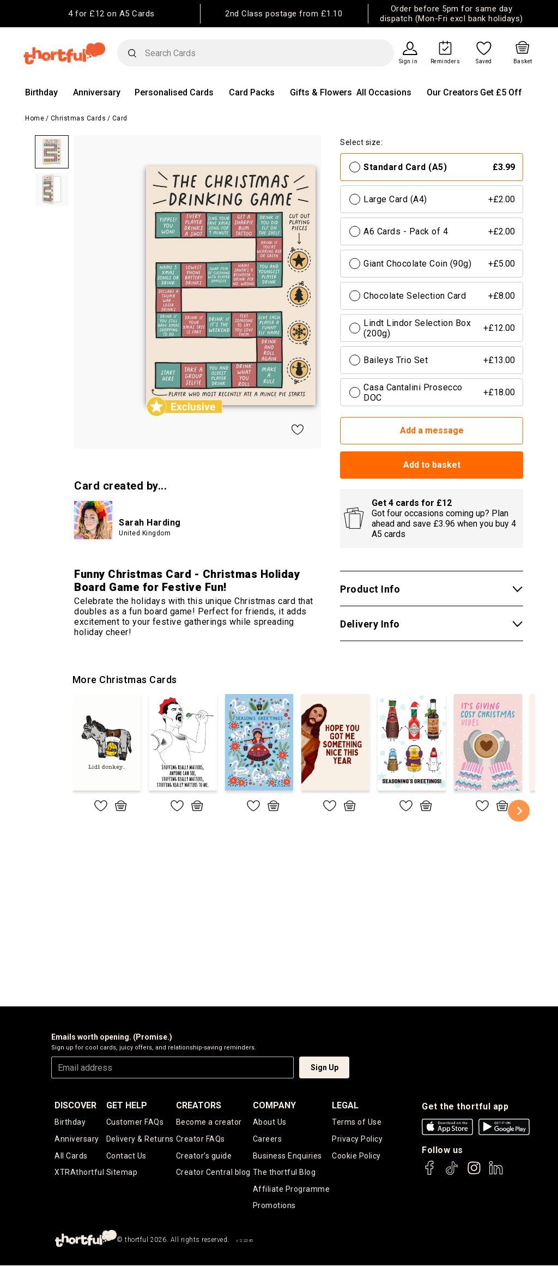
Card (120, 118)
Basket (522, 61)
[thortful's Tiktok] (452, 1173)
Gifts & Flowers (321, 92)
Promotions (274, 1207)
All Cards (71, 1156)
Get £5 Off (501, 92)
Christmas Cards (78, 118)
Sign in (408, 61)
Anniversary (96, 92)
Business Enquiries (287, 1156)
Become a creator (209, 1122)
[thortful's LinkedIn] (496, 1173)
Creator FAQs (200, 1139)
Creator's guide (204, 1156)
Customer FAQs (135, 1122)
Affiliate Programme (291, 1190)
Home (34, 118)
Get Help (126, 1105)
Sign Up (324, 1067)
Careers (267, 1139)
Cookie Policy (356, 1156)
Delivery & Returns (140, 1139)
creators (198, 1105)
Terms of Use (356, 1122)
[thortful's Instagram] (474, 1173)
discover (75, 1105)
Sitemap (122, 1173)
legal (345, 1105)
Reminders (445, 61)
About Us (270, 1122)
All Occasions (383, 92)
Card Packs (252, 92)
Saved (484, 61)
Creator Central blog (213, 1173)
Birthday (41, 92)
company (274, 1105)
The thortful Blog (284, 1173)
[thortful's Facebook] (430, 1173)
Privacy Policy (357, 1139)
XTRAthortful (79, 1173)
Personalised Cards (174, 92)
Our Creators (452, 92)
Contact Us (126, 1156)
